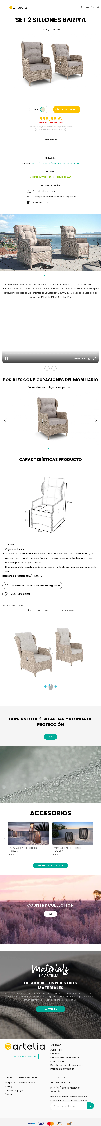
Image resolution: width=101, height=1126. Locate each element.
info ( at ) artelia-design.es (65, 1087)
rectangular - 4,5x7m (24, 851)
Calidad (9, 1094)
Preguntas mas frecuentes (20, 1082)
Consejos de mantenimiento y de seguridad (50, 197)
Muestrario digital (37, 202)
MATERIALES (50, 1009)
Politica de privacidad (62, 1069)
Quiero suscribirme (64, 1106)
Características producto (41, 191)
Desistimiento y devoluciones (66, 1065)
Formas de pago (14, 1090)
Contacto (55, 1053)
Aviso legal (56, 1049)
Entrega (9, 1086)
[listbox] (43, 110)
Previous (5, 839)
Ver (50, 736)
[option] (42, 109)
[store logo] (18, 7)
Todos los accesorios (50, 865)
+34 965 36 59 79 (60, 1082)
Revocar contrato (24, 1056)
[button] (47, 368)
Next (96, 839)
